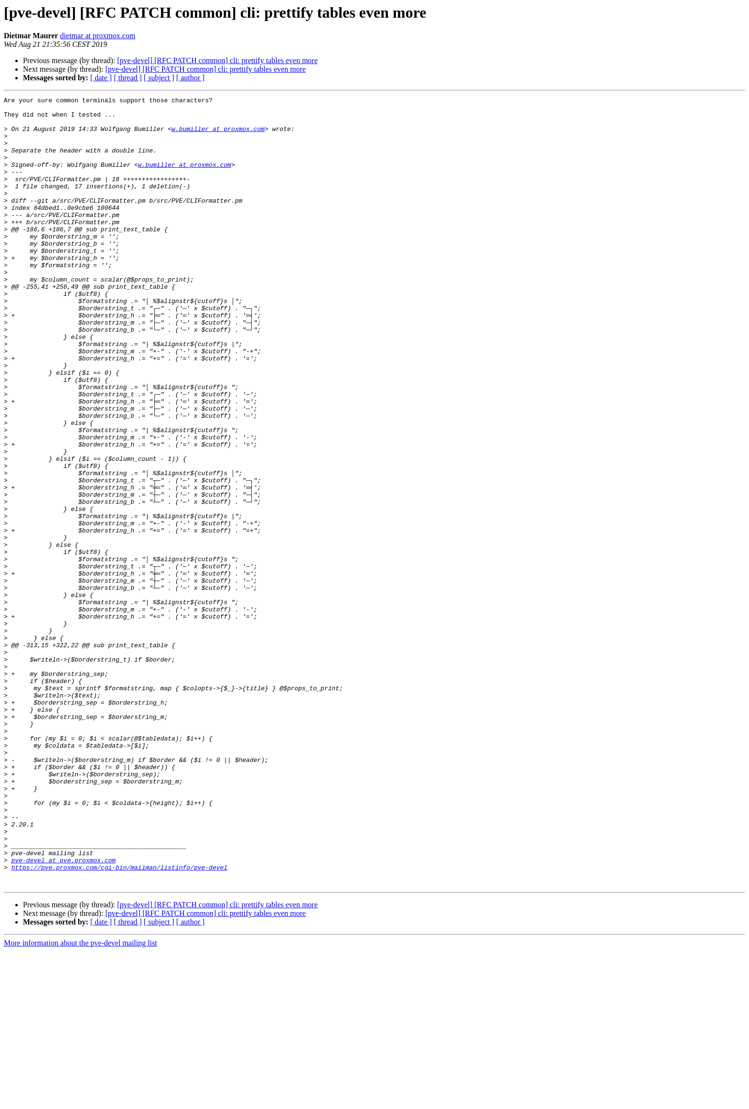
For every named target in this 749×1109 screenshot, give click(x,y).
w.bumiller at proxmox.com (218, 135)
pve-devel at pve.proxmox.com (63, 1013)
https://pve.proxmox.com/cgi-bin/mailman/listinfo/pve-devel (119, 1022)
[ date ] (101, 78)
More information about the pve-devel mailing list (80, 1101)
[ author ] (190, 78)
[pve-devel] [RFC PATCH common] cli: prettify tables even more (217, 60)
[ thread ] (128, 78)
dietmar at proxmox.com (98, 36)
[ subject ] (159, 78)
